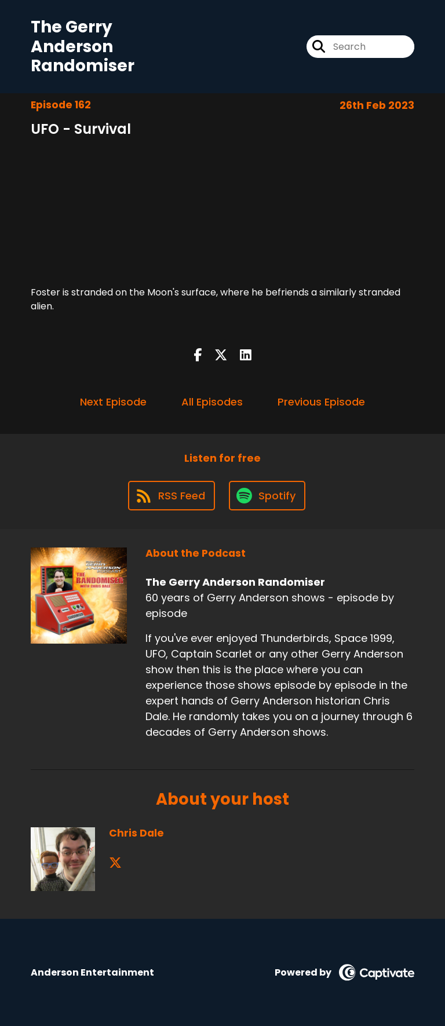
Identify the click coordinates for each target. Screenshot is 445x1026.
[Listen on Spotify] (267, 495)
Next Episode (113, 402)
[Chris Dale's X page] (115, 863)
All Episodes (212, 402)
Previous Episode (321, 402)
